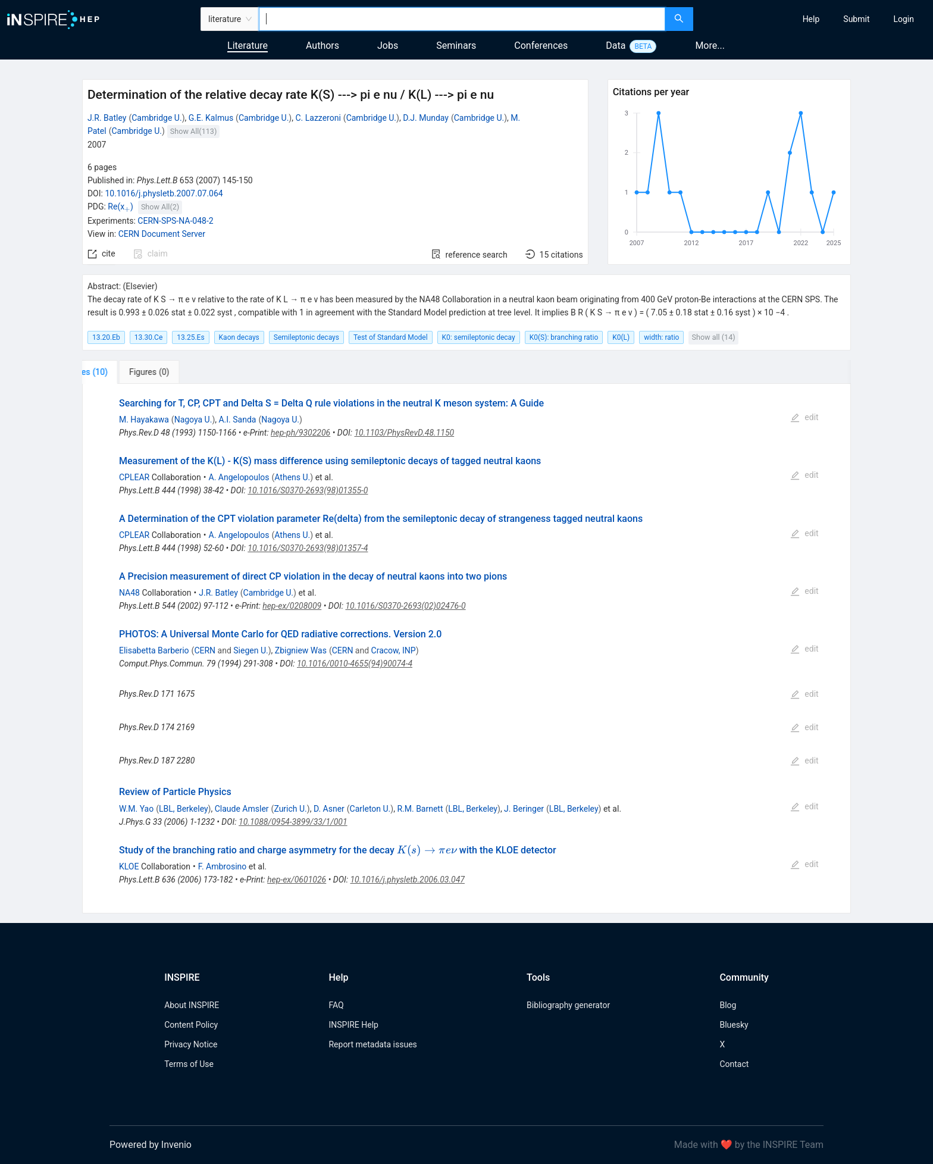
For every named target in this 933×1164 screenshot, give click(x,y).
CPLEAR (134, 477)
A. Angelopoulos (239, 477)
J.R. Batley (107, 118)
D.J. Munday (426, 118)
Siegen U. (250, 650)
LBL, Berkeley (183, 808)
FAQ (335, 1005)
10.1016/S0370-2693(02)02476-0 (405, 606)
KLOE (129, 866)
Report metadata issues (372, 1044)
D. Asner (329, 808)
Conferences (541, 45)
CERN (204, 650)
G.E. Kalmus (211, 118)
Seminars (456, 45)
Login (903, 19)
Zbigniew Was (301, 650)
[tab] (121, 371)
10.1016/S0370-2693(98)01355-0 (308, 490)
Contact (734, 1064)
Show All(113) (193, 131)
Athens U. (292, 477)
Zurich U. (290, 808)
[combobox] (462, 19)
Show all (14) (713, 337)
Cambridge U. (156, 118)
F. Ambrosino (222, 866)
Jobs (387, 45)
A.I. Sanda (237, 419)
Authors (322, 45)
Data (615, 45)
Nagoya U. (193, 419)
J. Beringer (524, 808)
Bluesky (733, 1025)
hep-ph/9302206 (300, 432)
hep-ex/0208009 (291, 606)
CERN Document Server (161, 234)
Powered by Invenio (150, 1144)
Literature (247, 45)
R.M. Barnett (420, 808)
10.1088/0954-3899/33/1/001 (293, 822)
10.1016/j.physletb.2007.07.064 (164, 193)
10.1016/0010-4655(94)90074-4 (354, 663)
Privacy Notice (190, 1044)
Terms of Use (189, 1064)
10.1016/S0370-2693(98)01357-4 (308, 548)
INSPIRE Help (353, 1025)
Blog (727, 1005)
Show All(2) (160, 206)
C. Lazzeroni (317, 118)
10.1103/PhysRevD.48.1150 (404, 432)
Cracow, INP (393, 650)
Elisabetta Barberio (154, 650)
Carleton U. (370, 808)
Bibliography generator (568, 1005)
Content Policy (191, 1025)
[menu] (814, 19)
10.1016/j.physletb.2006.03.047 (407, 879)
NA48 (129, 592)
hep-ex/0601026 (296, 879)
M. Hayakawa (144, 419)
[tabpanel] (466, 648)
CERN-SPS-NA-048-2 (175, 221)
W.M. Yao (136, 808)
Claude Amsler (242, 808)
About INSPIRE (191, 1005)
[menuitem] (811, 19)
